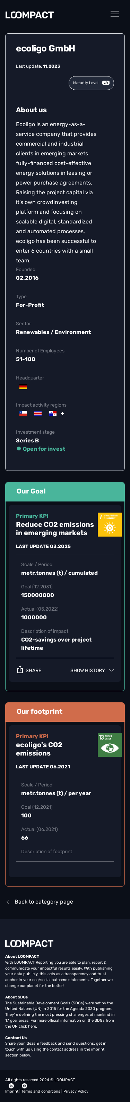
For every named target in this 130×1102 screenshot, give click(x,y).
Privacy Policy (75, 1091)
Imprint (12, 1091)
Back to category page (39, 901)
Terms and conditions (41, 1091)
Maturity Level (91, 83)
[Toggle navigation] (114, 14)
